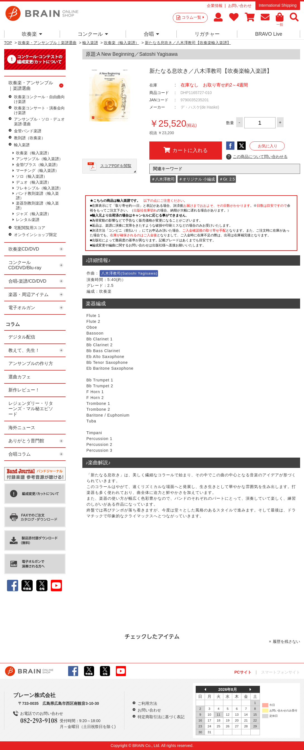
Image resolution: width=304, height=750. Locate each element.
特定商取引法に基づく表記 (161, 717)
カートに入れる (186, 150)
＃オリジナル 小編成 (197, 179)
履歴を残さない (286, 641)
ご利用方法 (147, 703)
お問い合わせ (240, 5)
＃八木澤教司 (163, 179)
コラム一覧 (193, 17)
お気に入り (267, 146)
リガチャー (207, 34)
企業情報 (214, 5)
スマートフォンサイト (280, 672)
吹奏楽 (32, 34)
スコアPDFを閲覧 (115, 166)
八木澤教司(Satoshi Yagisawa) (129, 273)
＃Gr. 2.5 (227, 179)
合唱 (151, 34)
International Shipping (277, 5)
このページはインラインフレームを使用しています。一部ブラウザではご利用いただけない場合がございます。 (191, 224)
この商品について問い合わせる (257, 157)
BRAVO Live (268, 34)
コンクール (93, 34)
